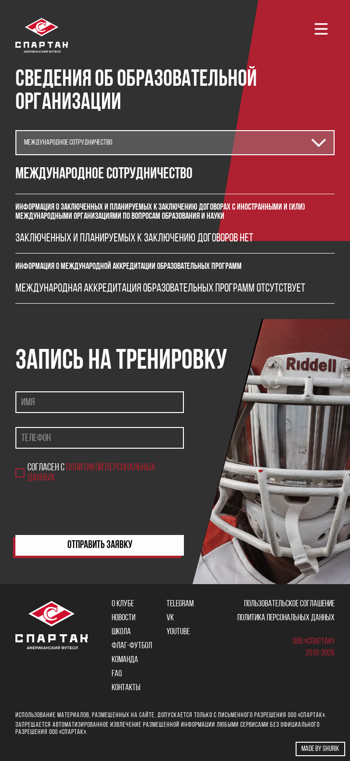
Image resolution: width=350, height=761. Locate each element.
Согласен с (91, 473)
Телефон (36, 438)
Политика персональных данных (286, 618)
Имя (28, 402)
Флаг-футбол (132, 646)
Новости (123, 618)
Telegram (180, 604)
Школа (121, 632)
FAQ (117, 674)
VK (170, 618)
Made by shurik (320, 749)
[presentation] (88, 509)
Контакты (126, 688)
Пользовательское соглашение (289, 604)
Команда (125, 660)
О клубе (123, 604)
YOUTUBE (178, 632)
